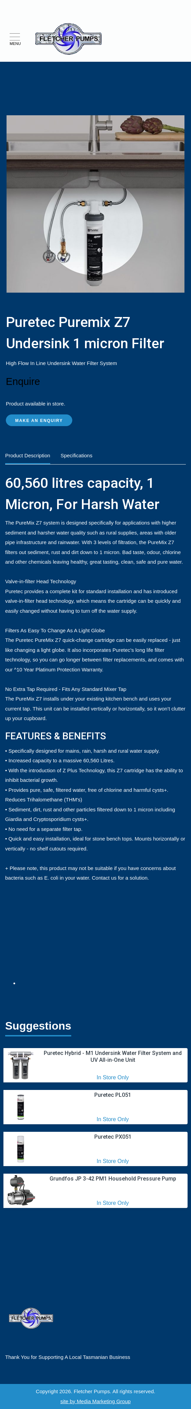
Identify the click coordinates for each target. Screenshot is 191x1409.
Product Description (27, 455)
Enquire (23, 381)
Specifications (77, 455)
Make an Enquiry (39, 420)
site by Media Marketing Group (95, 1401)
